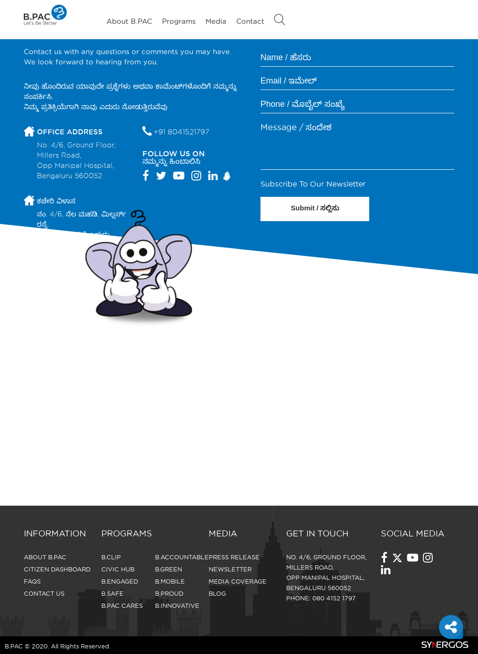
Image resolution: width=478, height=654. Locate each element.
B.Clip (111, 557)
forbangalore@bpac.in (78, 270)
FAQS (32, 581)
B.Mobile (170, 581)
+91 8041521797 (181, 132)
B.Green (168, 569)
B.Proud (169, 593)
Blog (217, 593)
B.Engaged (119, 581)
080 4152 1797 (334, 598)
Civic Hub (117, 569)
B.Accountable (182, 557)
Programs (179, 21)
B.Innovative (177, 605)
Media (215, 21)
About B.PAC (129, 21)
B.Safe (112, 593)
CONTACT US (44, 593)
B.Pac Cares (122, 605)
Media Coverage (238, 581)
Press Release (234, 557)
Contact (250, 21)
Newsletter (230, 569)
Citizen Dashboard (57, 569)
